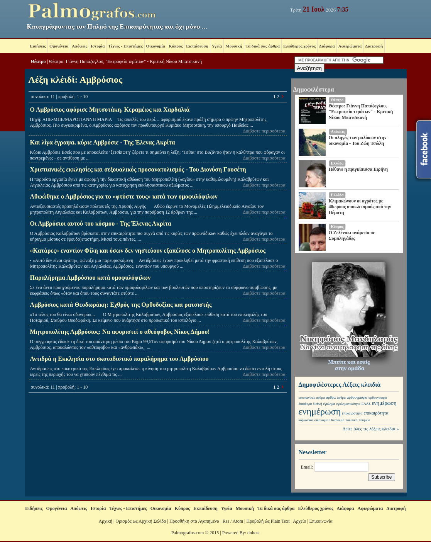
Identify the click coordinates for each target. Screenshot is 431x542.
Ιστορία (98, 46)
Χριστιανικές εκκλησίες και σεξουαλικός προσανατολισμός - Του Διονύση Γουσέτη (138, 169)
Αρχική (106, 521)
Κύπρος (176, 46)
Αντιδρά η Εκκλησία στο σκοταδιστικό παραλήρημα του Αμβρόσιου (119, 358)
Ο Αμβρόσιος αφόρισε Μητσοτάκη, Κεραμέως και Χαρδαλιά (110, 109)
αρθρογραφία (357, 397)
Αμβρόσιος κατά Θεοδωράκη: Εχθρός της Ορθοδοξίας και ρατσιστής (121, 304)
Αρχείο (299, 521)
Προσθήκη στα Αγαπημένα (194, 521)
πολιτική (351, 420)
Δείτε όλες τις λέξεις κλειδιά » (371, 429)
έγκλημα (329, 404)
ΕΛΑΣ (366, 404)
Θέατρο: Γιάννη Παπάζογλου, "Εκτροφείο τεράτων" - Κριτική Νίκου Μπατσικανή (125, 61)
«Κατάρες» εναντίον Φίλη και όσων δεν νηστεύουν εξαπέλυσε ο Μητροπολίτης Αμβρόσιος (148, 250)
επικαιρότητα (352, 413)
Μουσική (233, 46)
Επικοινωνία (321, 521)
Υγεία (217, 46)
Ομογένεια (58, 46)
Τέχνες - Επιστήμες (125, 46)
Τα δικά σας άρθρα (263, 46)
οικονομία (321, 420)
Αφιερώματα (350, 46)
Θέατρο (38, 61)
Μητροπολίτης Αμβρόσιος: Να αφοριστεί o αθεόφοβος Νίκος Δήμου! (120, 331)
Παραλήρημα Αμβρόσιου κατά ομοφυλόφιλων (90, 277)
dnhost (253, 532)
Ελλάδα (337, 163)
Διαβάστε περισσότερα (264, 131)
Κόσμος (337, 226)
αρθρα (320, 397)
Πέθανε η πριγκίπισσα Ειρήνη (358, 169)
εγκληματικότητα (348, 404)
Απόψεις (79, 46)
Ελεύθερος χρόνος (299, 46)
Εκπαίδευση (197, 46)
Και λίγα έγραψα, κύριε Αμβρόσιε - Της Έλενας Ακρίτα (102, 142)
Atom (238, 521)
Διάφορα (327, 46)
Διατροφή (374, 46)
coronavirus (307, 397)
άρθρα (331, 397)
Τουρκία (364, 420)
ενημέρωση (384, 403)
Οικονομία (155, 46)
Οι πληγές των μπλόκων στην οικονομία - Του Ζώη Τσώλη (358, 140)
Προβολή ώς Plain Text (267, 521)
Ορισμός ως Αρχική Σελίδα (140, 521)
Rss (226, 521)
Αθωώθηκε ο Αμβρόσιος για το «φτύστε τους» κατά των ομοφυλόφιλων (124, 196)
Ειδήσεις (38, 46)
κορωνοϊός (306, 420)
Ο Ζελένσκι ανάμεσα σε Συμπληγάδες (352, 235)
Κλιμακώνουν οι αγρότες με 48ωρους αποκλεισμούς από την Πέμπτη (360, 206)
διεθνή (317, 404)
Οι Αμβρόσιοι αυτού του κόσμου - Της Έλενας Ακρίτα (100, 223)
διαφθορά (305, 404)
